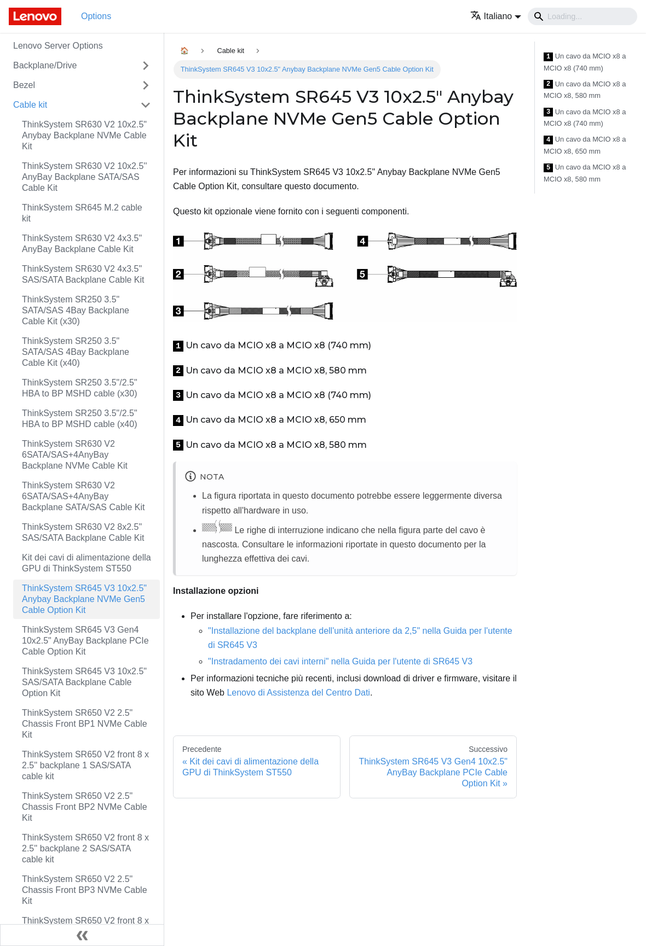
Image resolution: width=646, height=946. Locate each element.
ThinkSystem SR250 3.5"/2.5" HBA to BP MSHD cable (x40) (79, 418)
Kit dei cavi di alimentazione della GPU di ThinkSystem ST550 (86, 563)
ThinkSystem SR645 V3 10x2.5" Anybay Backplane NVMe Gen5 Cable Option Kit (84, 599)
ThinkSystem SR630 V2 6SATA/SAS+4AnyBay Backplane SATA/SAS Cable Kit (83, 496)
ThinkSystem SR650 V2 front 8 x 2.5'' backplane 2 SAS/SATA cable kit (85, 848)
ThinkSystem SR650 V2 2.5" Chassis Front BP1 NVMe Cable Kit (84, 723)
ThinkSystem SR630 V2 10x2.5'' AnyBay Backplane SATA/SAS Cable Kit (84, 176)
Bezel (24, 85)
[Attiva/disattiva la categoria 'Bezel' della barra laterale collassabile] (145, 85)
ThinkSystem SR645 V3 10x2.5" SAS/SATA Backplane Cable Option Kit (84, 682)
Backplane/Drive (45, 65)
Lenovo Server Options (58, 45)
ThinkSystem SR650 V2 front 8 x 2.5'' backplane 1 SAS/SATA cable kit (85, 765)
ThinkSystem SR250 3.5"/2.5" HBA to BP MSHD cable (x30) (79, 388)
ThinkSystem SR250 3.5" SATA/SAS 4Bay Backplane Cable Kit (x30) (75, 310)
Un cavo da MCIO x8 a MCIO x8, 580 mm (585, 90)
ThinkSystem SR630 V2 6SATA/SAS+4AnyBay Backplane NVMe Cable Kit (75, 454)
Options (96, 16)
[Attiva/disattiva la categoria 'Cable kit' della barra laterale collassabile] (145, 105)
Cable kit (30, 104)
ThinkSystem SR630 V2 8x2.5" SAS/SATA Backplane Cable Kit (83, 532)
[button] (495, 16)
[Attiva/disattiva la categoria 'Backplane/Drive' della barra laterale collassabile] (145, 65)
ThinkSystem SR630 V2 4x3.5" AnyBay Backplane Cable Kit (82, 243)
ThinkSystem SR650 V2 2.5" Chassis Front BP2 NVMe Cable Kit (84, 806)
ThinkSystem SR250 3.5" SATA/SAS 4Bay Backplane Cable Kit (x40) (75, 351)
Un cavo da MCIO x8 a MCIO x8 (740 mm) (585, 62)
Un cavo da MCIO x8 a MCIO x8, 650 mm (585, 145)
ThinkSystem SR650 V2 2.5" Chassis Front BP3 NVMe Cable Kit (84, 890)
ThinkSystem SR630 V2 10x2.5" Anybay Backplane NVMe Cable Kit (84, 135)
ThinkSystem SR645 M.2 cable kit (82, 213)
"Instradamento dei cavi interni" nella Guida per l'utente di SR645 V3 (340, 661)
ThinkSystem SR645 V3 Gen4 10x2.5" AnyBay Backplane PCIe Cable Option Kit (85, 640)
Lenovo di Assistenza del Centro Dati (298, 692)
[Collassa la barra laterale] (82, 935)
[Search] (582, 16)
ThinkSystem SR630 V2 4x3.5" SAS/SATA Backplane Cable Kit (83, 274)
